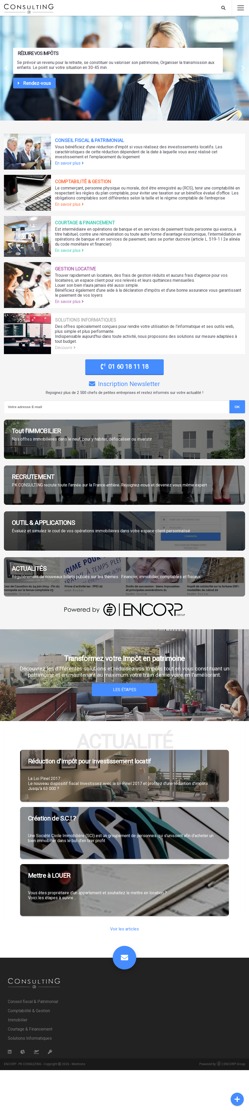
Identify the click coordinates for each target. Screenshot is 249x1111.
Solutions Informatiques (30, 1079)
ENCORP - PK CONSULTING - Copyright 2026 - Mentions (44, 1105)
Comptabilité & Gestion (29, 1051)
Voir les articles (124, 969)
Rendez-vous (34, 83)
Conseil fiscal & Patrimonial (33, 1042)
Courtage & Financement (30, 1069)
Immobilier (17, 1060)
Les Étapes (124, 689)
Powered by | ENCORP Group (222, 1105)
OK (237, 407)
